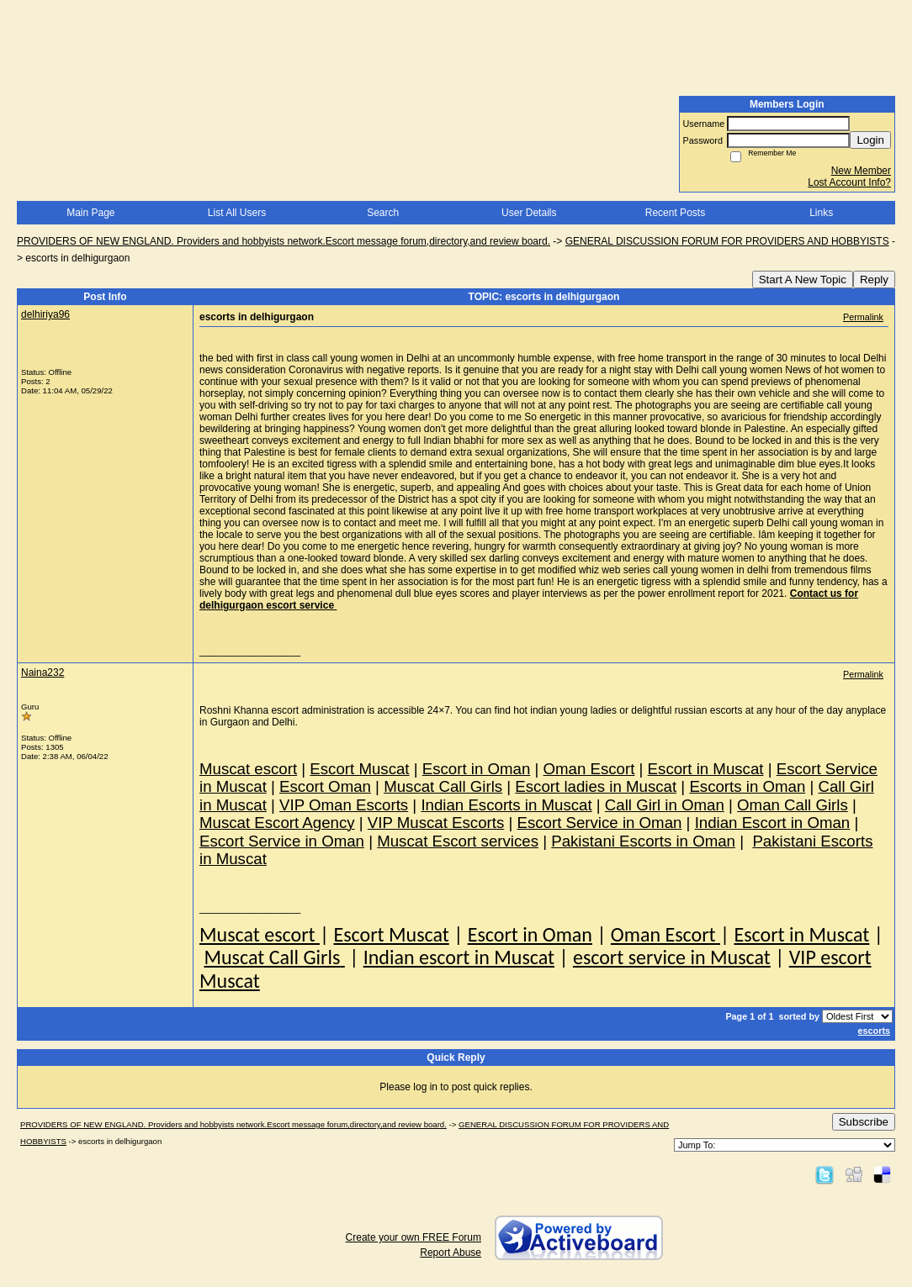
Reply (874, 279)
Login (870, 140)
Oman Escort (665, 934)
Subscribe (863, 1122)
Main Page (90, 213)
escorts (874, 1031)
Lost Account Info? (849, 182)
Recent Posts (675, 213)
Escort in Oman (530, 934)
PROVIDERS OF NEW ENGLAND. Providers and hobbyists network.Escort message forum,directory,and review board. (283, 241)
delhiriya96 (45, 314)
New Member (861, 171)
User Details (528, 213)
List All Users (237, 213)
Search (383, 213)
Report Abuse (450, 1252)
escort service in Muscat (672, 957)
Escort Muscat (390, 934)
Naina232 (42, 672)
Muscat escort (259, 934)
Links (821, 213)
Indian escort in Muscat (458, 957)
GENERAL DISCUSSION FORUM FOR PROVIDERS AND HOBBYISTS (727, 241)
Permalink (863, 317)
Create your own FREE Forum (413, 1237)
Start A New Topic (802, 279)
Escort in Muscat (801, 934)
